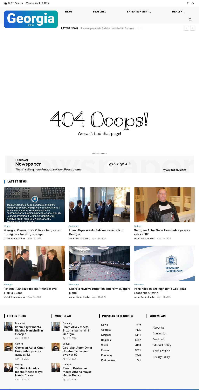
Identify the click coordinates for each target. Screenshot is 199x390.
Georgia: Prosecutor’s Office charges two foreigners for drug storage (31, 232)
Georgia (8, 284)
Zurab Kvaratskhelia (14, 238)
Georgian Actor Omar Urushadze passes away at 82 (164, 232)
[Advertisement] (99, 63)
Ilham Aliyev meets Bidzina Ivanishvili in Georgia (107, 28)
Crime (7, 226)
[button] (190, 19)
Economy (74, 226)
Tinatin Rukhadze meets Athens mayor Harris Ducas (31, 364)
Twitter (49, 384)
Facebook (29, 384)
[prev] (186, 28)
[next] (192, 28)
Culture (138, 226)
